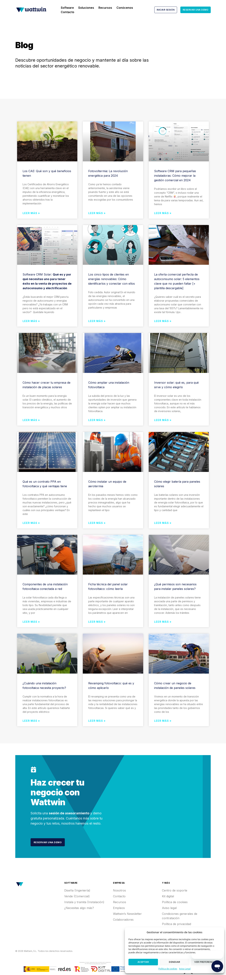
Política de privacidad (176, 923)
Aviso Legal (185, 968)
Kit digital (168, 895)
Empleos (119, 907)
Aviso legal (169, 907)
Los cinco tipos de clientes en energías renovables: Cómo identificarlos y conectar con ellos (111, 279)
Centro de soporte (174, 889)
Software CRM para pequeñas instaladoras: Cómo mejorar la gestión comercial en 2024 (175, 175)
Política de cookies (167, 968)
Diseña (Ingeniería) (77, 889)
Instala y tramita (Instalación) (84, 901)
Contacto (67, 12)
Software (67, 7)
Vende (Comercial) (77, 895)
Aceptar (143, 962)
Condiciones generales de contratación (179, 915)
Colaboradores (123, 918)
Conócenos (124, 7)
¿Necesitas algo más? (79, 907)
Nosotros (119, 889)
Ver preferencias (205, 962)
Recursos (105, 7)
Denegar (174, 962)
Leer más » (31, 213)
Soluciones (86, 7)
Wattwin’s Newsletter (127, 912)
